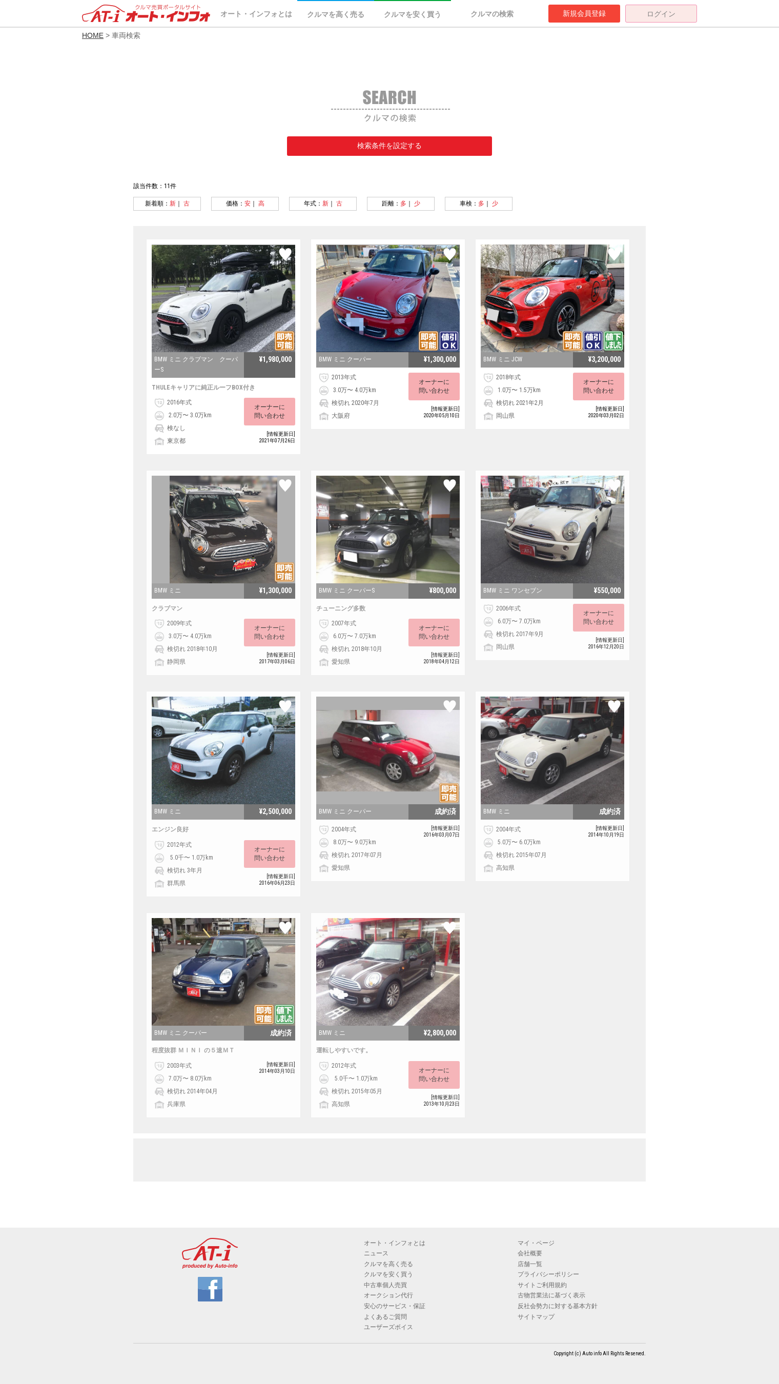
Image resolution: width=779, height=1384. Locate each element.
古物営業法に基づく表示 (551, 1295)
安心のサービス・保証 (394, 1306)
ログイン (661, 14)
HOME (93, 35)
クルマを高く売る (335, 14)
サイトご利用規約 (542, 1285)
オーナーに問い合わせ (269, 411)
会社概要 (530, 1253)
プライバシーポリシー (548, 1274)
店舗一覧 (530, 1264)
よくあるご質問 (385, 1316)
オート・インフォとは (256, 14)
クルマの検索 (492, 14)
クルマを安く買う (412, 14)
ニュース (376, 1253)
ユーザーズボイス (388, 1327)
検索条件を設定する (389, 145)
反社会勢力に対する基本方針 (558, 1306)
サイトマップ (536, 1316)
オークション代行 (388, 1295)
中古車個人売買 (385, 1285)
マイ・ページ (536, 1243)
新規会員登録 (584, 13)
